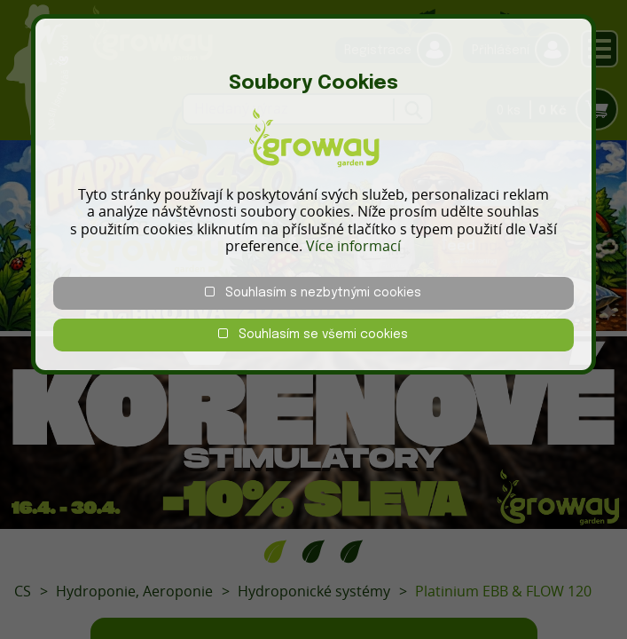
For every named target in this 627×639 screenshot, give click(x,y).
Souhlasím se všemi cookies (313, 334)
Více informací (353, 246)
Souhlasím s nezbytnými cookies (313, 292)
